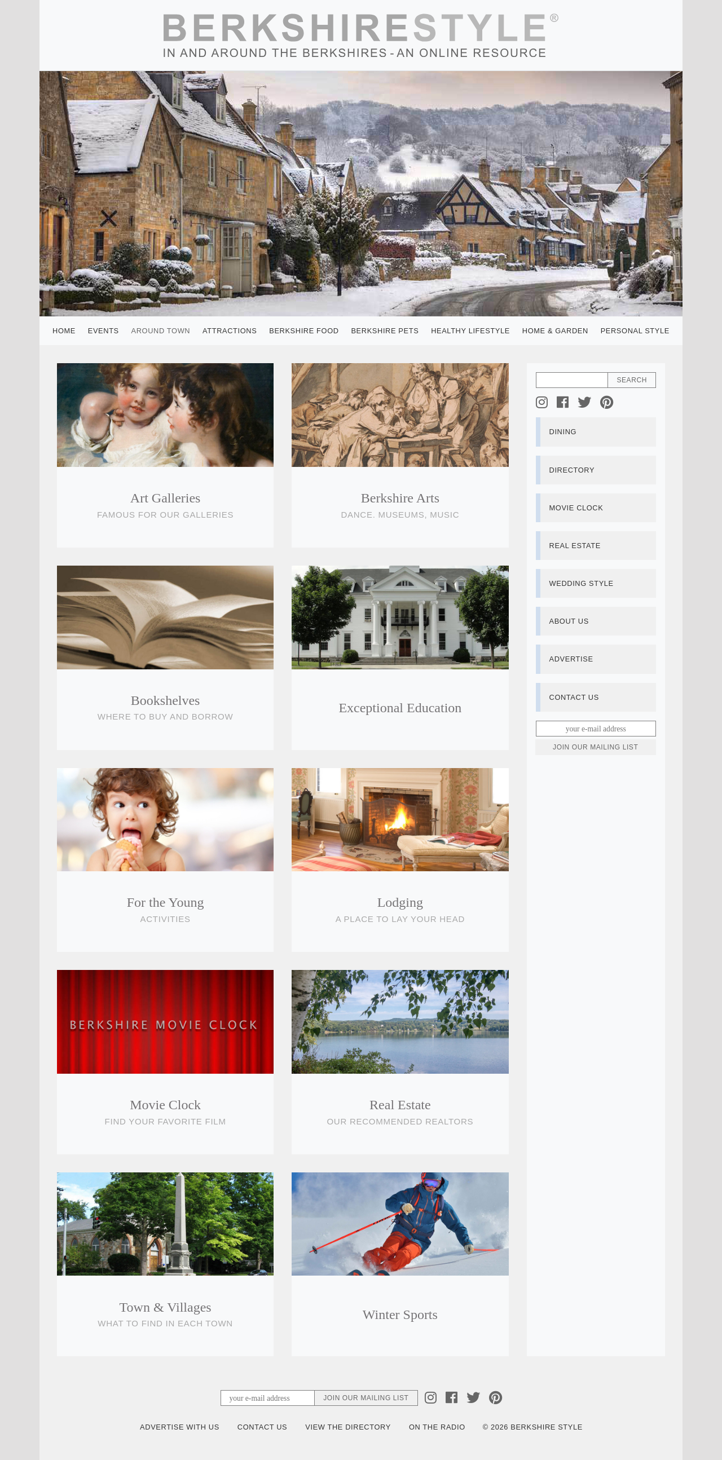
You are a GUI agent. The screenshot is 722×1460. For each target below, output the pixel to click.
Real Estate (575, 545)
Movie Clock (576, 508)
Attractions (229, 331)
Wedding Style (581, 583)
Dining (563, 431)
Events (103, 331)
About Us (569, 621)
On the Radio (437, 1427)
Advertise (571, 659)
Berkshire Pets (385, 331)
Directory (572, 470)
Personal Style (635, 331)
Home (64, 331)
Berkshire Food (303, 331)
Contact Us (574, 697)
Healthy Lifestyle (470, 331)
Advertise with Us (179, 1427)
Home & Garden (555, 331)
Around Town (161, 331)
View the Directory (348, 1427)
